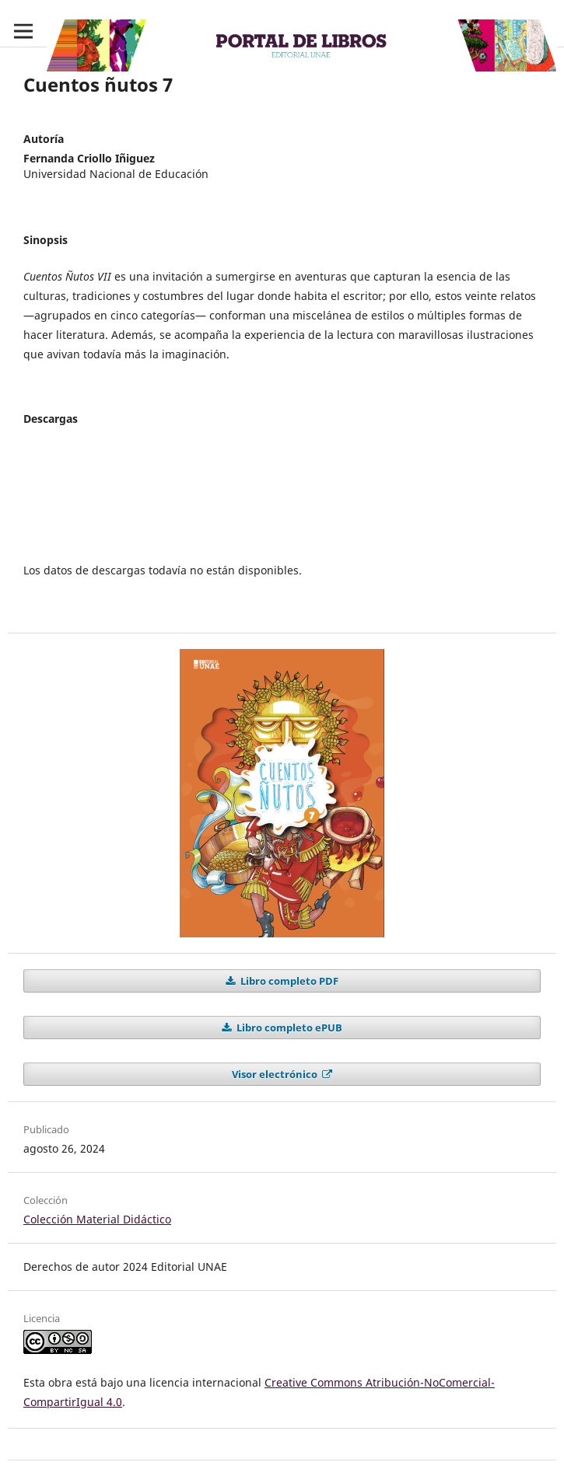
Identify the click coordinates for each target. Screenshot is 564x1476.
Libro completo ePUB (288, 1028)
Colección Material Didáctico (97, 1219)
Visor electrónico (276, 1074)
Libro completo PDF (288, 981)
